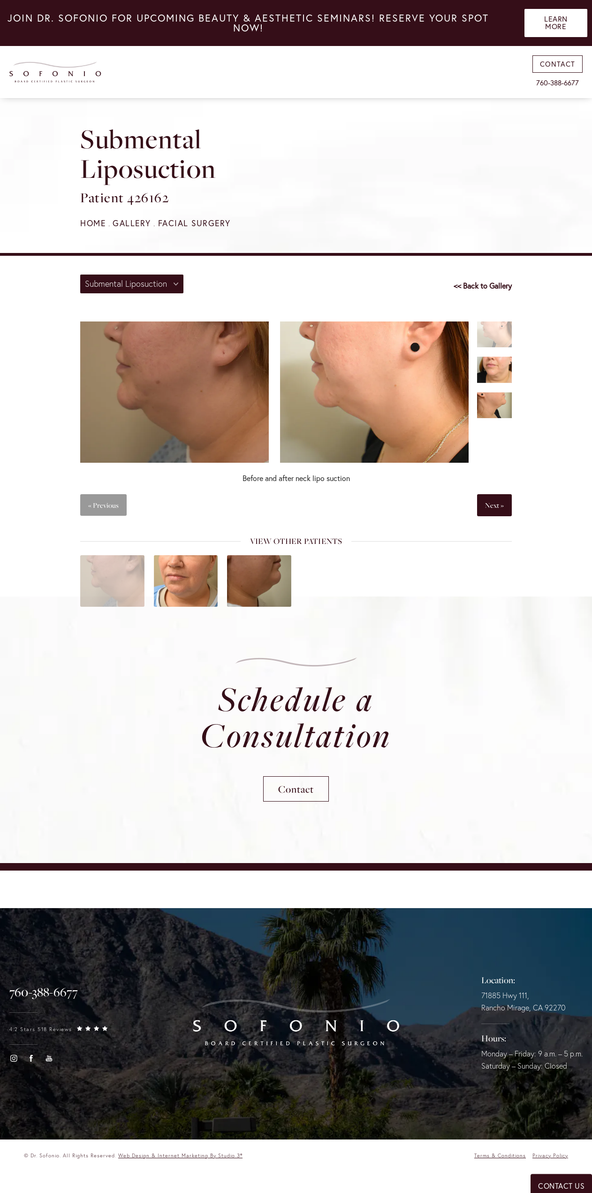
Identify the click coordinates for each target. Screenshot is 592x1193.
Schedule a (296, 718)
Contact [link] (557, 65)
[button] (13, 1062)
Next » (494, 505)
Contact (296, 792)
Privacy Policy (550, 1159)
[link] (43, 996)
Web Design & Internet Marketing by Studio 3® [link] (180, 1159)
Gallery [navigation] (133, 223)
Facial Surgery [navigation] (197, 223)
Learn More (556, 23)
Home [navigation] (93, 223)
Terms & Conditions (499, 1159)
